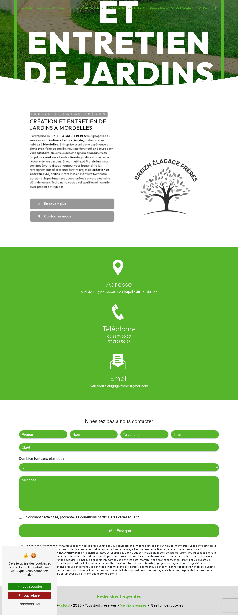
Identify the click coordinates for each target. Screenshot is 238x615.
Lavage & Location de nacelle (170, 7)
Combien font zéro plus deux (41, 444)
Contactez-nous (53, 216)
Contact (203, 7)
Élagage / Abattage (50, 7)
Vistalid (64, 605)
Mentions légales (133, 605)
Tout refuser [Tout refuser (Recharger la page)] (29, 595)
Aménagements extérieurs (126, 7)
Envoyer (124, 516)
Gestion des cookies (167, 605)
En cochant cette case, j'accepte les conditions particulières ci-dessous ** (81, 503)
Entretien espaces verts (86, 7)
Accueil (26, 7)
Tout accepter (29, 586)
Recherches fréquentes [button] (119, 596)
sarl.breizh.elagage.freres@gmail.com (119, 371)
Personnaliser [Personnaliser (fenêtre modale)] (29, 604)
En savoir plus (51, 204)
